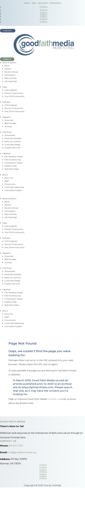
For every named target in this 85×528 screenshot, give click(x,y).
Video (4, 87)
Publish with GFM (12, 148)
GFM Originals (10, 90)
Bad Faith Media (11, 169)
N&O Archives (10, 78)
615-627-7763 (16, 445)
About (5, 175)
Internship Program (13, 190)
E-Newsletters (55, 3)
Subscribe (8, 120)
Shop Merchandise (12, 138)
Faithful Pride (10, 166)
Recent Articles (11, 72)
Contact (7, 31)
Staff (6, 181)
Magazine (6, 117)
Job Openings (10, 81)
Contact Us (8, 441)
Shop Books (9, 135)
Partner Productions (13, 93)
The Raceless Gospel (13, 157)
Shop (34, 3)
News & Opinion (9, 63)
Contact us (54, 399)
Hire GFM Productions (14, 96)
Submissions (9, 75)
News (6, 66)
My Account (43, 3)
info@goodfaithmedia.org (22, 452)
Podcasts (6, 102)
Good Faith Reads (12, 145)
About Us (8, 178)
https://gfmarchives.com (37, 387)
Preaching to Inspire (13, 163)
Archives (8, 126)
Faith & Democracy (12, 160)
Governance (10, 184)
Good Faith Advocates (14, 187)
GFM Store (7, 132)
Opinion (7, 69)
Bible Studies (10, 123)
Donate (7, 59)
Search (27, 3)
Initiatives (6, 153)
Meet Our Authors (12, 142)
